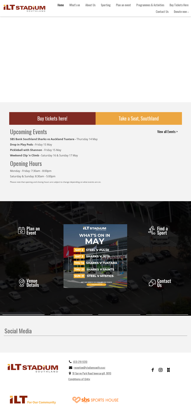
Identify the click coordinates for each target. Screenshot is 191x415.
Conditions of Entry (79, 379)
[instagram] (161, 370)
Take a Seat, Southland (139, 118)
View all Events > (167, 131)
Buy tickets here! (52, 118)
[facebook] (153, 370)
